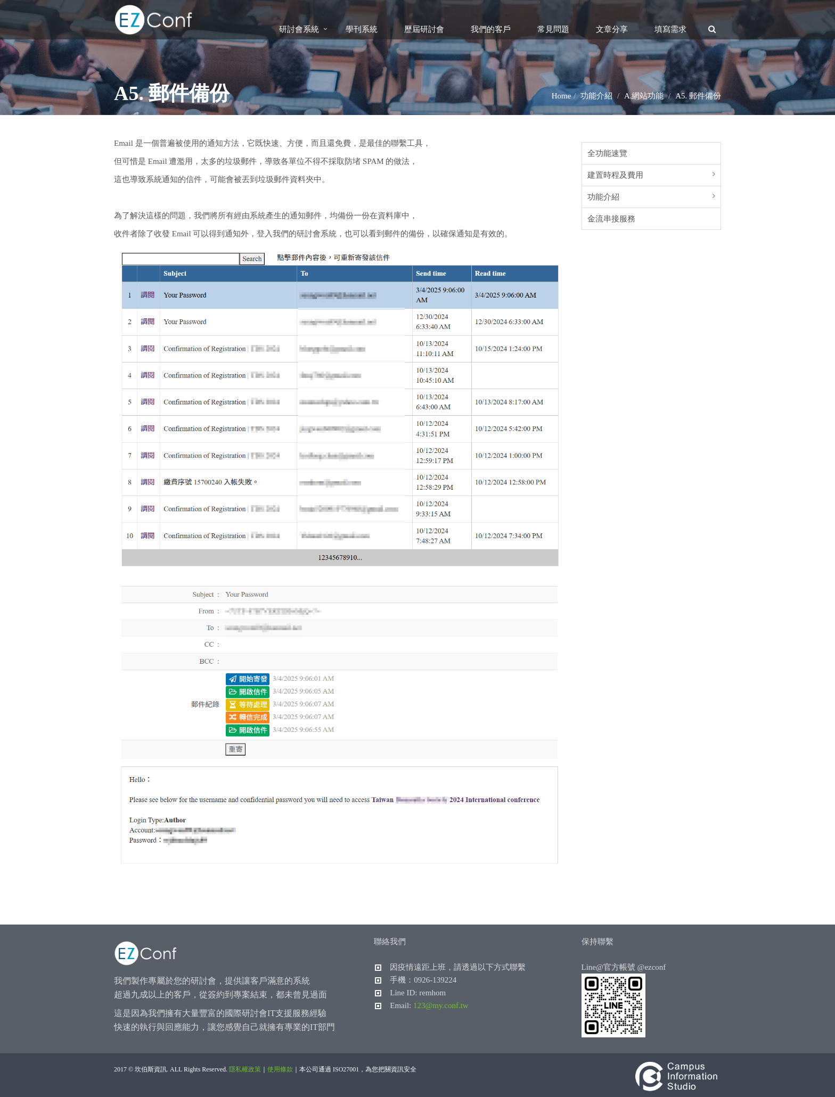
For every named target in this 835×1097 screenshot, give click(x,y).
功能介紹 (603, 197)
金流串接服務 (611, 219)
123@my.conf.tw (441, 1005)
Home (561, 96)
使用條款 (280, 1069)
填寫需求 (670, 29)
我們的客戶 (491, 29)
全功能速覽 (607, 153)
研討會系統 (299, 29)
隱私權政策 (245, 1069)
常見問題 (553, 29)
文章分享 (612, 29)
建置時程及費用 (615, 175)
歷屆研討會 (424, 29)
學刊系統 (362, 29)
